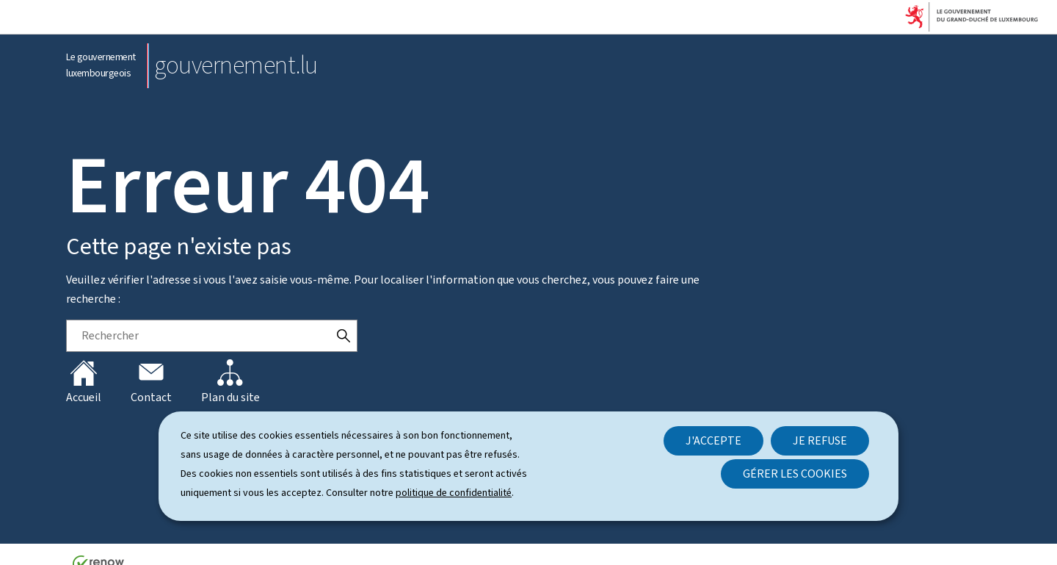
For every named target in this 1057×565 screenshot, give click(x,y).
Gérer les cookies (795, 473)
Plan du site (230, 382)
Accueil (83, 382)
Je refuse (820, 440)
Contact (151, 382)
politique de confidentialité (454, 493)
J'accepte (713, 440)
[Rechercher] (343, 336)
